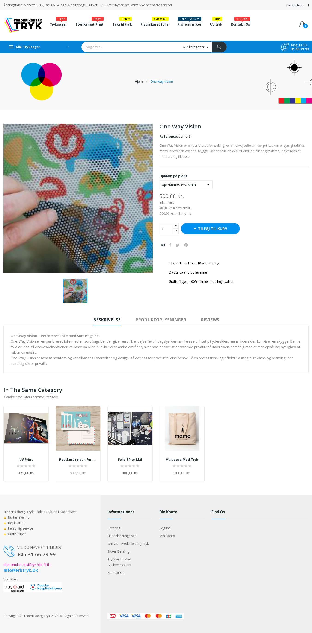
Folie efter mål (130, 460)
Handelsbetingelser (121, 536)
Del (170, 245)
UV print (26, 460)
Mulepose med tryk (182, 460)
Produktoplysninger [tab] (160, 319)
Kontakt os (115, 572)
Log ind (165, 528)
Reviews (210, 319)
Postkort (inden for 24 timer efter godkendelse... (78, 460)
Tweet (177, 245)
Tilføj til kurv (212, 228)
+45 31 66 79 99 (36, 554)
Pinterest (186, 245)
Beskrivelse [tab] (107, 319)
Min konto (167, 536)
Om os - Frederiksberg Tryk (128, 543)
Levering (113, 528)
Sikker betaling (118, 551)
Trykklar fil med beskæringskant (119, 562)
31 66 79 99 (300, 49)
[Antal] (166, 228)
